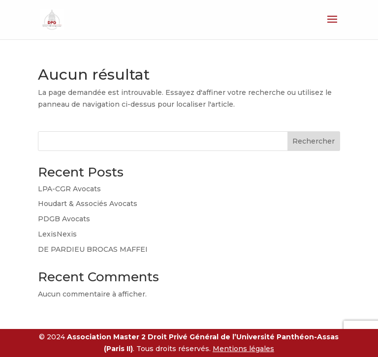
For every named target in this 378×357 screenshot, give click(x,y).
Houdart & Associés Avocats (87, 203)
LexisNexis (57, 234)
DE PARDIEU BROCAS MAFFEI (93, 249)
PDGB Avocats (64, 218)
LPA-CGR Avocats (69, 188)
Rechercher (313, 141)
